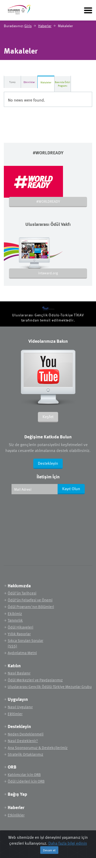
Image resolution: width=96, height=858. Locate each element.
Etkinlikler (29, 82)
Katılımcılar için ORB (24, 774)
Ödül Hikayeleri (20, 627)
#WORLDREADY (48, 201)
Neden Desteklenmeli (26, 734)
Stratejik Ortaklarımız (25, 754)
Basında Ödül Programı (62, 83)
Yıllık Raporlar (19, 634)
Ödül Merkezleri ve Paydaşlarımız (35, 680)
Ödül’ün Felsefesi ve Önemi (30, 600)
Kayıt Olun (71, 489)
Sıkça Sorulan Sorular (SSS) (25, 643)
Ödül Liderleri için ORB (26, 781)
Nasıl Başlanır (19, 673)
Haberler (44, 25)
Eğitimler (15, 713)
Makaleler (45, 82)
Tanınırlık (15, 620)
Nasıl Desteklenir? (23, 740)
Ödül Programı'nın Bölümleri (31, 606)
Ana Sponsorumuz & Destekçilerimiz (38, 747)
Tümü (12, 82)
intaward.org (48, 273)
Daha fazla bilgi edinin (67, 843)
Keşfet (48, 416)
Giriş (28, 25)
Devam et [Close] (49, 850)
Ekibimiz (15, 613)
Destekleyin (48, 463)
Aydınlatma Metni (22, 652)
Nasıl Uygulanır (20, 707)
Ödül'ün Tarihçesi (22, 593)
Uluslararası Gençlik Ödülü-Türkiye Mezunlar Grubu (50, 686)
